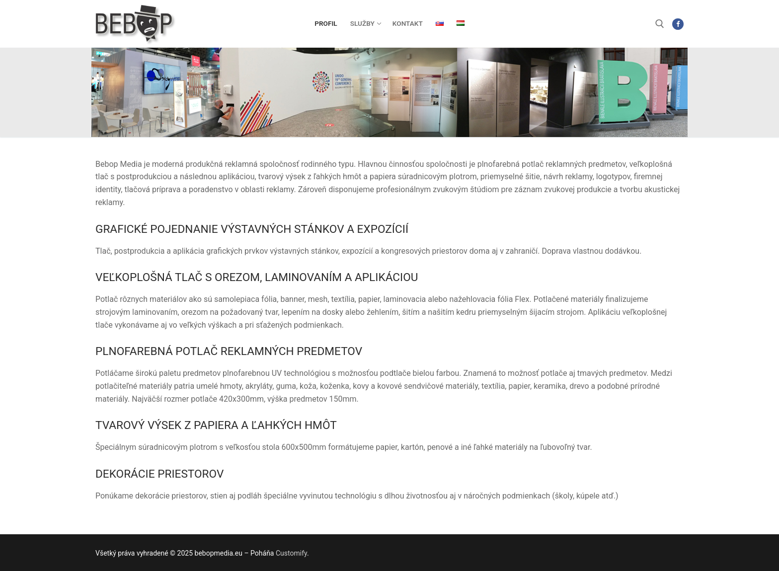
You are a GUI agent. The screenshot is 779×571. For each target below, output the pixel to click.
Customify (291, 553)
